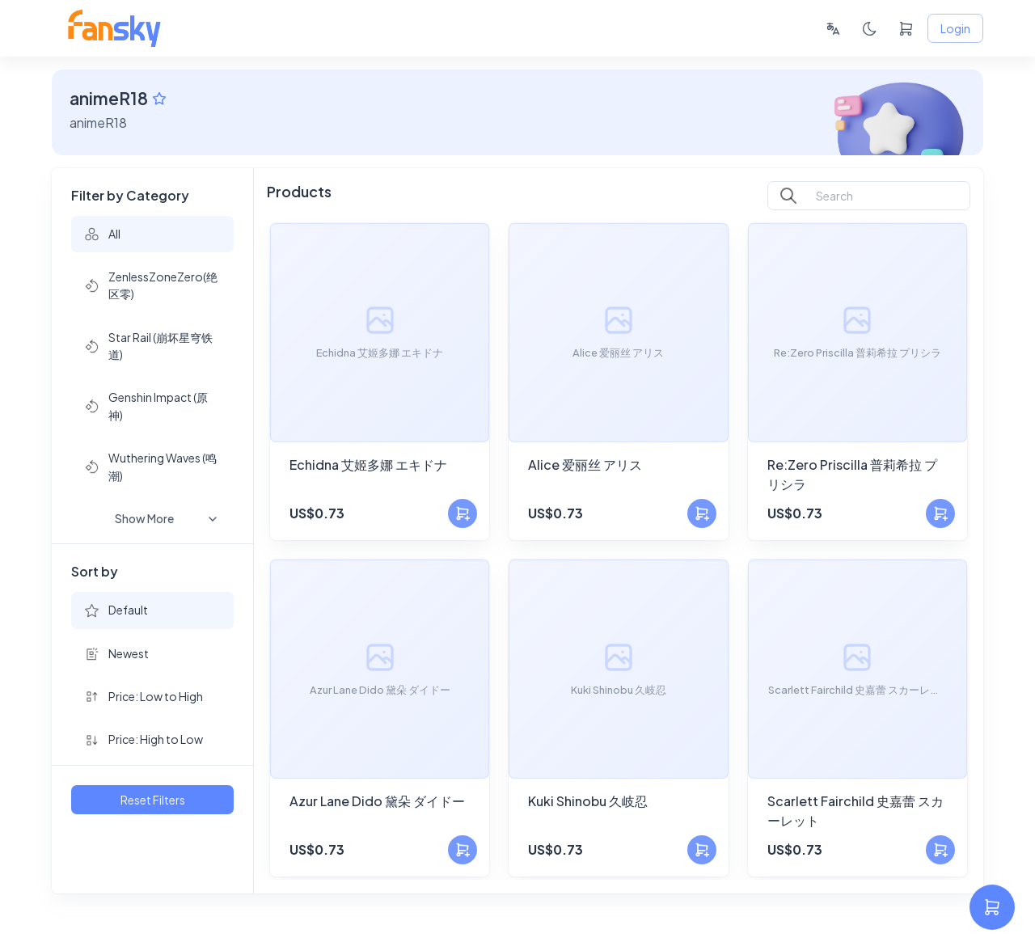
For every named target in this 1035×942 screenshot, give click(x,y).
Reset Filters (152, 800)
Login (955, 29)
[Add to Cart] (462, 513)
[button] (152, 234)
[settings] (992, 907)
